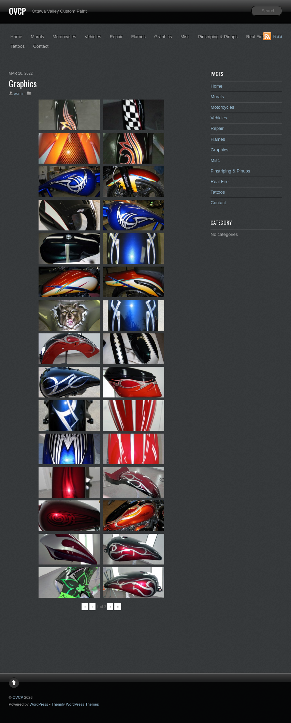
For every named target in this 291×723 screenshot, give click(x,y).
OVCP (17, 11)
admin (19, 93)
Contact (40, 46)
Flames (138, 36)
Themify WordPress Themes (75, 704)
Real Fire (255, 36)
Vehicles (93, 36)
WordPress (39, 704)
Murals (37, 36)
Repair (116, 36)
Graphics (163, 36)
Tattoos (18, 46)
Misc (185, 36)
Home (17, 36)
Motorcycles (64, 36)
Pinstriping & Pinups (218, 36)
